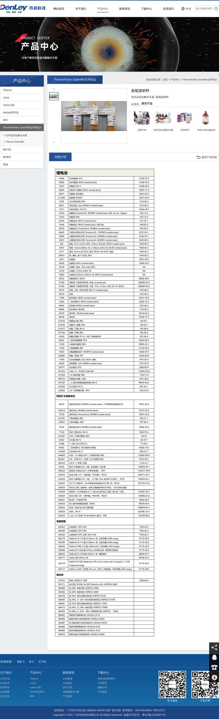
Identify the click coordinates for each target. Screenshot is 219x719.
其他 (5, 164)
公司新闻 (70, 678)
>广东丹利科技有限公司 (23, 9)
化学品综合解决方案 (16, 135)
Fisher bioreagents (206, 130)
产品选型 (105, 691)
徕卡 (32, 664)
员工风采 (7, 696)
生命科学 (184, 130)
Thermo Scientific (15, 141)
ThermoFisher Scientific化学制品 (21, 127)
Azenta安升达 (11, 112)
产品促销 (70, 696)
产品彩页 (105, 683)
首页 (165, 79)
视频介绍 (105, 687)
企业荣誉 (7, 691)
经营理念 (7, 687)
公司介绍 (7, 678)
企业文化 (7, 683)
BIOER (7, 157)
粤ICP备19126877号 (154, 714)
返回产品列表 (209, 157)
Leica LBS (9, 105)
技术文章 (70, 687)
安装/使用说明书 (108, 678)
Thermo (7, 90)
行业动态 (70, 683)
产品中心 (175, 79)
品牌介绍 (142, 130)
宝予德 (43, 664)
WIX (5, 119)
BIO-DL (7, 149)
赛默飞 (22, 664)
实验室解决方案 (74, 691)
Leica (6, 97)
